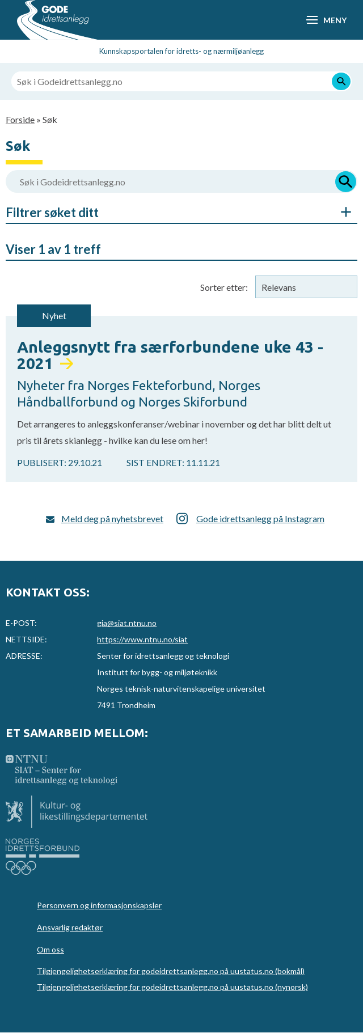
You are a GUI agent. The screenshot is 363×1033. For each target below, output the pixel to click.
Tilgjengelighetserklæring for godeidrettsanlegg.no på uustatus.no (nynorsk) (172, 987)
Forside (20, 119)
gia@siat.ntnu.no (127, 623)
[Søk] (341, 81)
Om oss (50, 949)
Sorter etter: (224, 287)
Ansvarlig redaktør (70, 927)
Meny (334, 20)
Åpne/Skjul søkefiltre (340, 212)
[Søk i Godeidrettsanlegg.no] (181, 81)
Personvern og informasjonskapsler (99, 905)
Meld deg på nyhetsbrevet (112, 518)
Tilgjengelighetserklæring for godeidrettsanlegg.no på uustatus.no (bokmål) (171, 971)
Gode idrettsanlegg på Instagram (260, 518)
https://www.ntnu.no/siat (142, 639)
